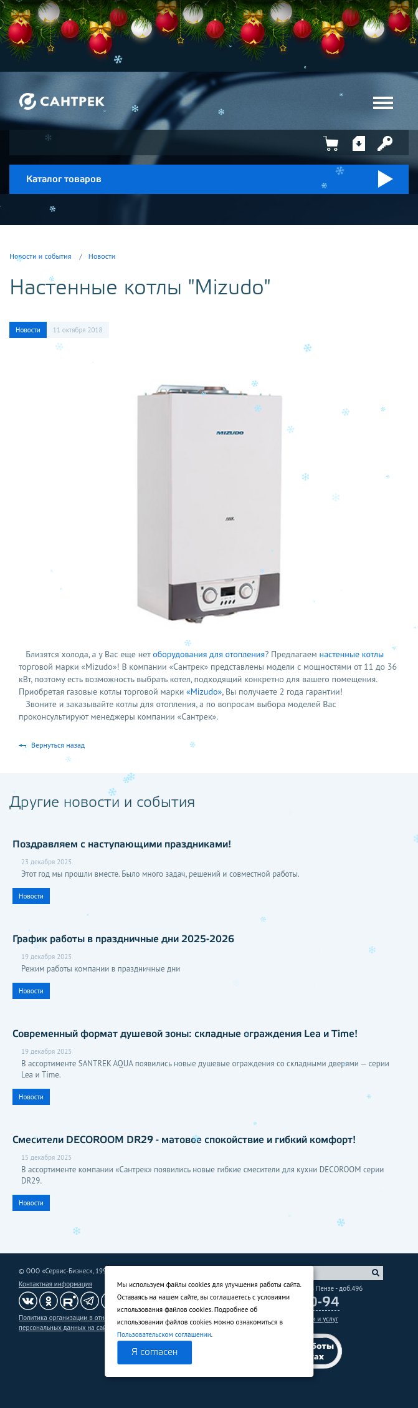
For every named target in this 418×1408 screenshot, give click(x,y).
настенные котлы (352, 654)
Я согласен (154, 1352)
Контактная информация (55, 1284)
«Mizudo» (204, 691)
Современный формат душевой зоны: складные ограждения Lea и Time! (185, 1034)
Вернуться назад (58, 745)
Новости (101, 256)
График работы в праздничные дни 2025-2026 (123, 939)
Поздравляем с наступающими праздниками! (121, 844)
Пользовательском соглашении (164, 1334)
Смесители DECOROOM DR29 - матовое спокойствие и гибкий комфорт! (184, 1140)
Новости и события (40, 256)
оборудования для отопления (209, 654)
